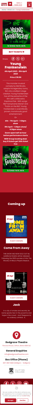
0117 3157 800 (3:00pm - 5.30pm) (16, 363)
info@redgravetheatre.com (17, 354)
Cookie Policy (26, 396)
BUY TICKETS (16, 51)
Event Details (16, 240)
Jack (16, 305)
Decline (22, 400)
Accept (10, 400)
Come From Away (16, 248)
